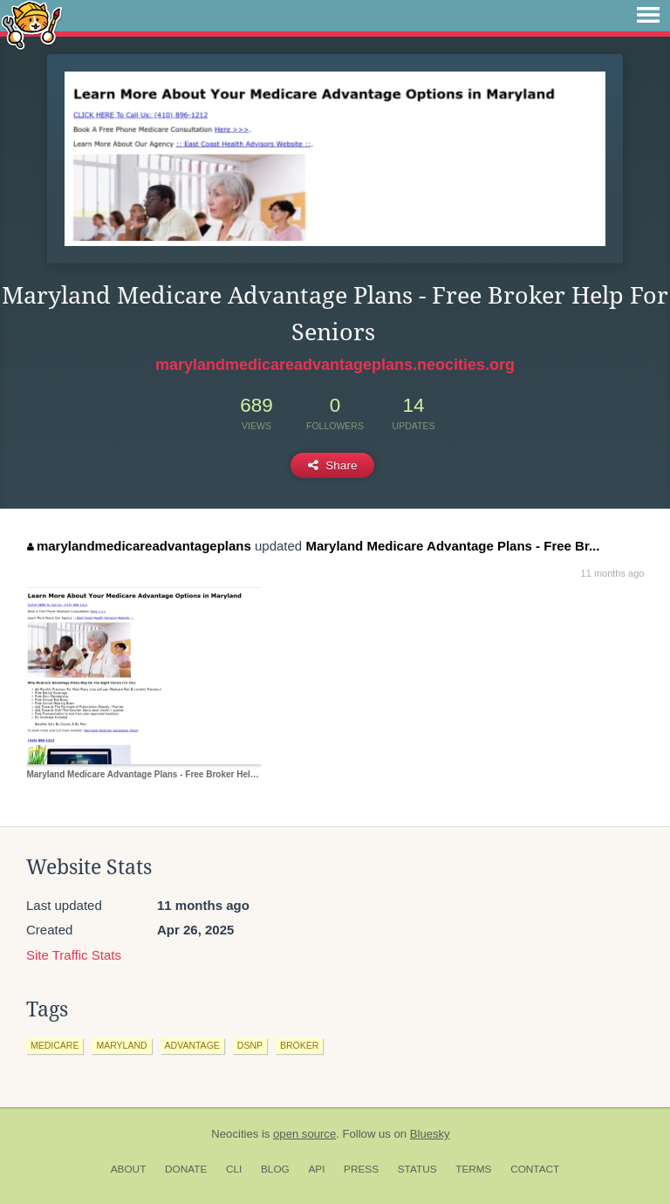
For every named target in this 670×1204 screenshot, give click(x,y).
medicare (55, 1045)
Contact (534, 1169)
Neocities (234, 1133)
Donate (186, 1169)
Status (417, 1169)
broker (299, 1045)
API (316, 1169)
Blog (275, 1169)
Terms (473, 1169)
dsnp (250, 1045)
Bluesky (430, 1133)
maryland (121, 1045)
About (129, 1169)
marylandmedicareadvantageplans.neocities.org (335, 364)
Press (361, 1169)
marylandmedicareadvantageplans (138, 545)
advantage (192, 1045)
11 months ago (613, 573)
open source (304, 1133)
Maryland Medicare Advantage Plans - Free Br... (452, 545)
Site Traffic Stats (73, 954)
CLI (234, 1169)
